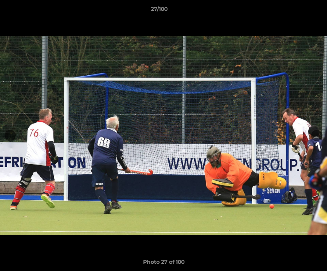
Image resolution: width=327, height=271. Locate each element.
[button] (295, 11)
